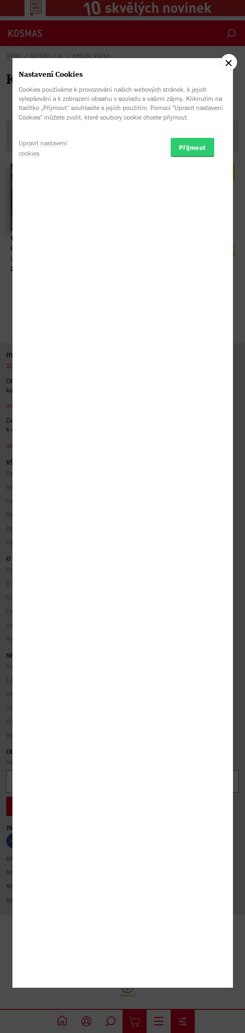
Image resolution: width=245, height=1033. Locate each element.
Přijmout (192, 559)
